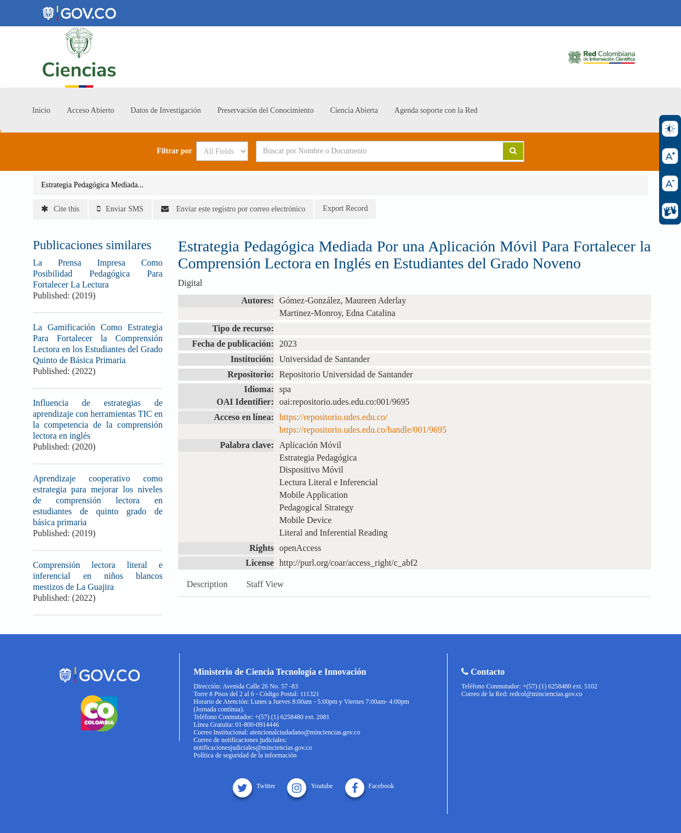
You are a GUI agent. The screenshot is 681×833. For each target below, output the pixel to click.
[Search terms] (366, 151)
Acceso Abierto (91, 110)
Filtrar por (174, 151)
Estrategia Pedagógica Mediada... (92, 185)
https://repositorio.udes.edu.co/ (333, 417)
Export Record (345, 208)
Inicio (41, 110)
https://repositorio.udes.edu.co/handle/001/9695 (363, 429)
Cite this (60, 209)
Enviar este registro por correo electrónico (233, 209)
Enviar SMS (120, 209)
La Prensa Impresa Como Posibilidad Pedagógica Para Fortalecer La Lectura (98, 273)
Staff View (264, 584)
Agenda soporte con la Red (436, 110)
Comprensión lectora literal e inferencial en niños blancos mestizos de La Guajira (98, 575)
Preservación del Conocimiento (266, 110)
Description (207, 584)
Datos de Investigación (165, 110)
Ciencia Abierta (353, 110)
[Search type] (222, 151)
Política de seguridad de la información (244, 755)
